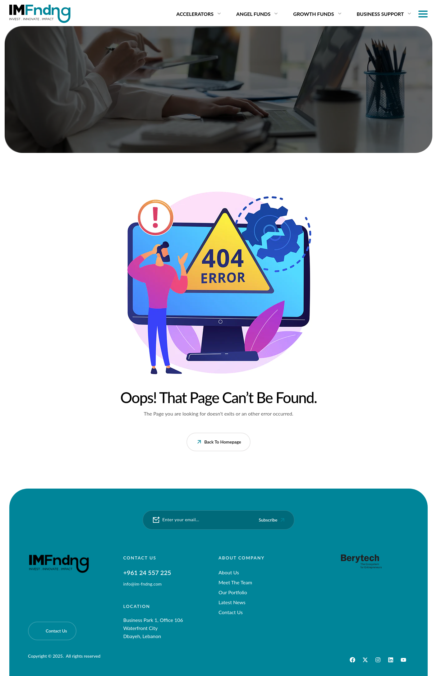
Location (136, 606)
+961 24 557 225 (147, 572)
